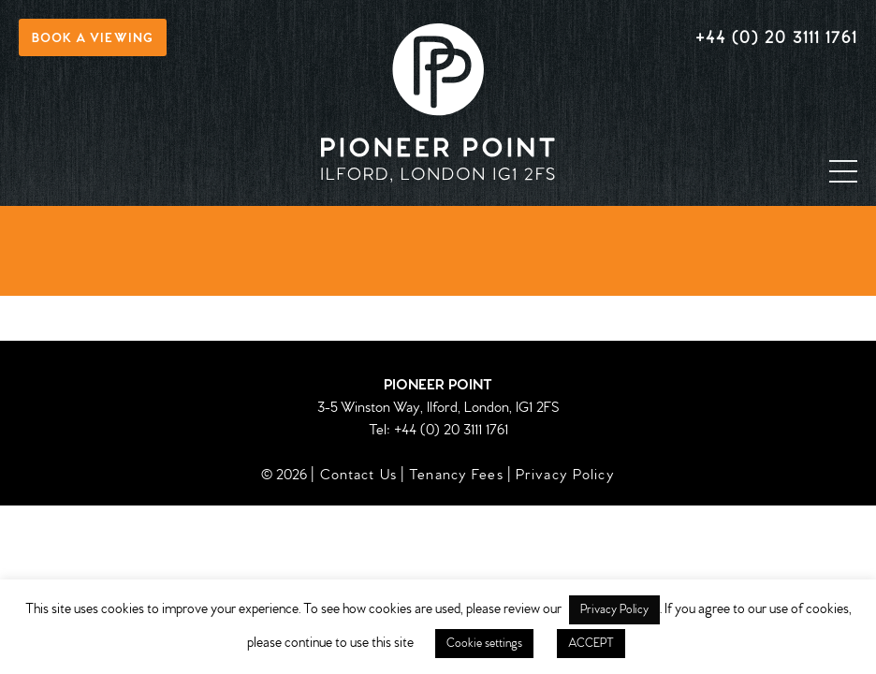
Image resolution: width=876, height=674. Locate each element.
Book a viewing (92, 39)
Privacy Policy (565, 475)
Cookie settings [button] (484, 644)
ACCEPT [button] (591, 644)
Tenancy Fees (456, 475)
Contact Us (358, 475)
